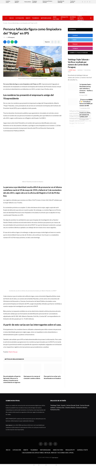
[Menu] (6, 18)
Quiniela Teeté (73, 18)
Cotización (19, 18)
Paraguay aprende (34, 1)
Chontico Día (60, 407)
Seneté (63, 405)
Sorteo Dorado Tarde (72, 405)
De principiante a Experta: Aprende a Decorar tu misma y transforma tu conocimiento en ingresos (12, 379)
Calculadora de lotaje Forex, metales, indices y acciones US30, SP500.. (82, 18)
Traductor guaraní (72, 1)
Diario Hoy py (13, 352)
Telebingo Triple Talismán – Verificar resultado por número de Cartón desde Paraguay (79, 63)
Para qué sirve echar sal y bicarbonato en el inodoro (52, 377)
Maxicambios (27, 1)
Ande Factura (56, 18)
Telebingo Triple (55, 405)
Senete (28, 18)
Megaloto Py (64, 18)
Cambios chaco (8, 1)
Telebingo (35, 18)
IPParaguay (11, 37)
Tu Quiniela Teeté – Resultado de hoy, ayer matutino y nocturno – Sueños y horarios (86, 88)
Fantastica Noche (81, 407)
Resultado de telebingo (61, 1)
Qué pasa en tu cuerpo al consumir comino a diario (32, 377)
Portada (5, 23)
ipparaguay (9, 425)
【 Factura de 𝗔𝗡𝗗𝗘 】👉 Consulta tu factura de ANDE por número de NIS (86, 102)
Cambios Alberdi (17, 1)
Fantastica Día (54, 409)
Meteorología (46, 18)
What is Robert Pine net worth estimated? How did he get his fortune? (80, 120)
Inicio (11, 18)
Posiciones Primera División (47, 1)
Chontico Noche (70, 407)
